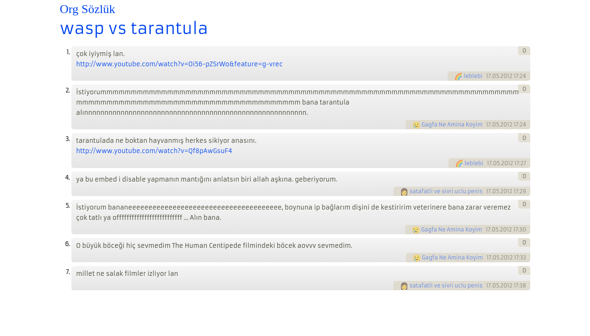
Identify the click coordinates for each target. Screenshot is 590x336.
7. (68, 272)
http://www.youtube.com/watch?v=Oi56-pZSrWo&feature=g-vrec (179, 64)
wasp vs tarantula (134, 28)
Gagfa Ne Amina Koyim (452, 124)
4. (67, 178)
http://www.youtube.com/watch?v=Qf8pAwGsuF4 (154, 151)
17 (488, 76)
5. (67, 206)
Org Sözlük (87, 9)
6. (67, 244)
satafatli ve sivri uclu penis (445, 191)
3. (67, 139)
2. (67, 90)
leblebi (473, 76)
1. (68, 52)
